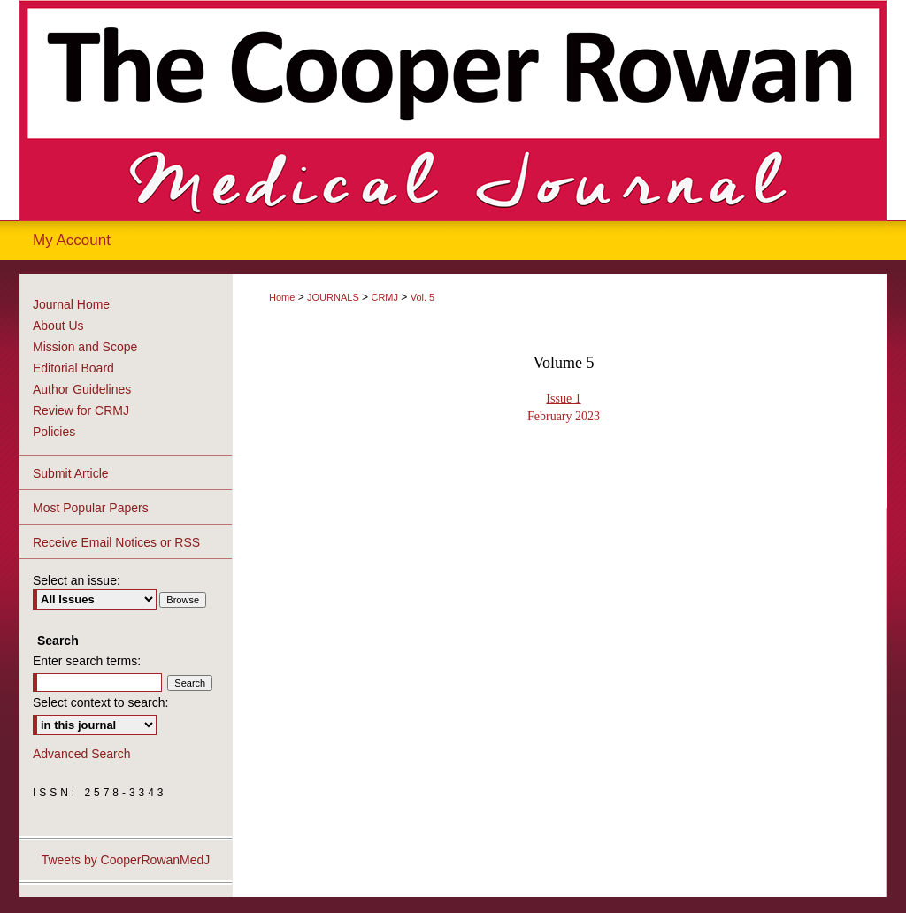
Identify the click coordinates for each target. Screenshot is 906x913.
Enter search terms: (87, 661)
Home (282, 297)
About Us (58, 325)
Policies (54, 432)
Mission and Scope (85, 347)
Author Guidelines (82, 389)
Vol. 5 (423, 297)
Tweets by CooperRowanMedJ (126, 860)
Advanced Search (82, 754)
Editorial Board (73, 368)
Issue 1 (563, 398)
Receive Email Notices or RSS (116, 542)
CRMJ (384, 297)
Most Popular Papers (91, 508)
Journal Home (71, 304)
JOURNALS (333, 297)
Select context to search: (100, 702)
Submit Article (71, 473)
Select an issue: (76, 580)
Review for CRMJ (81, 410)
